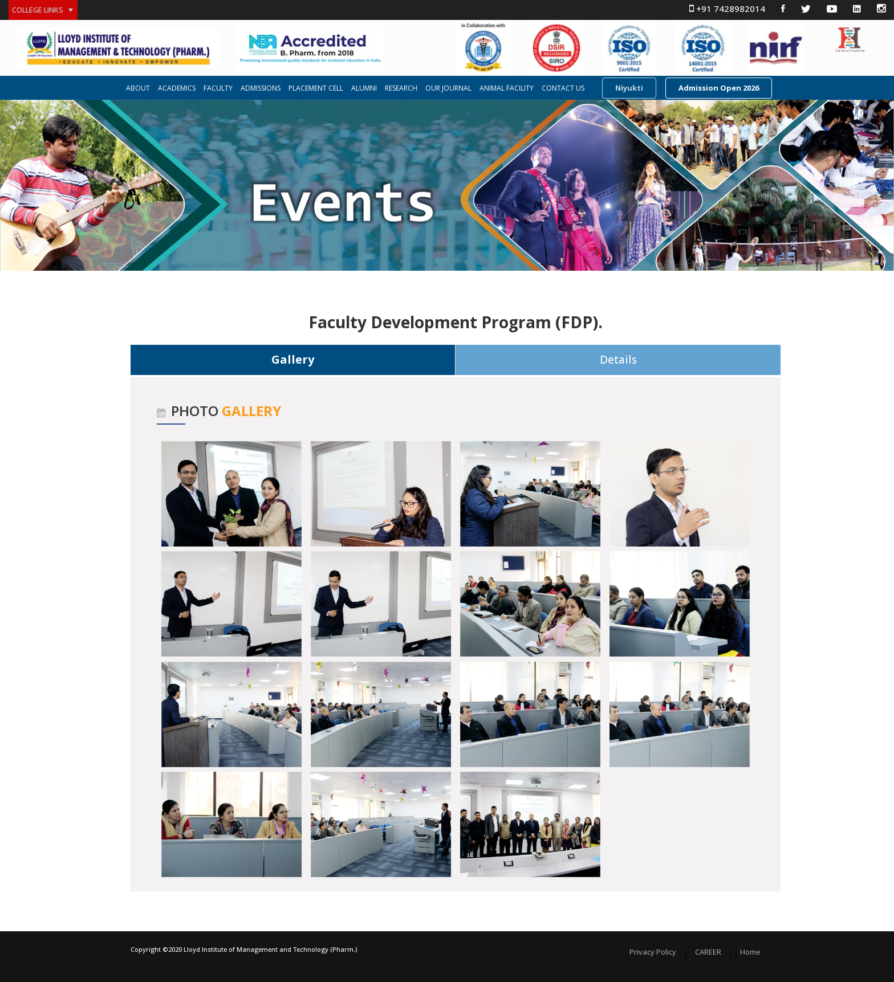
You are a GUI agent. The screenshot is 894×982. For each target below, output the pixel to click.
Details (618, 359)
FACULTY (218, 88)
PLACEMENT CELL (315, 88)
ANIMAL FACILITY (506, 88)
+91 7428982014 (727, 8)
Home (750, 952)
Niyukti (629, 88)
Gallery (292, 359)
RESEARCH (401, 88)
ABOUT (138, 88)
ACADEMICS (177, 88)
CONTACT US (563, 88)
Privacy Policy (652, 952)
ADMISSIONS (261, 88)
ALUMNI (364, 88)
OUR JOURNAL (448, 88)
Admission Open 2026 (718, 88)
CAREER (708, 952)
